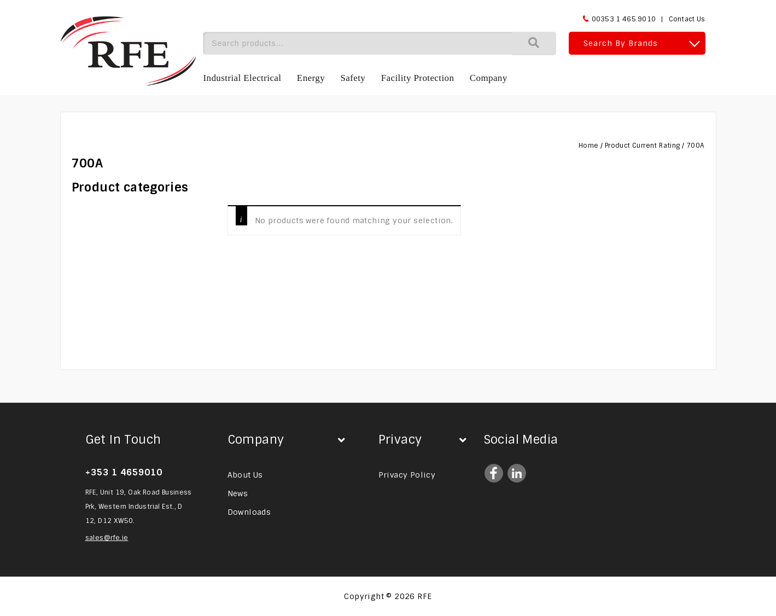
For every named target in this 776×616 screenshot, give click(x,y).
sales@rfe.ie (107, 537)
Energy (311, 78)
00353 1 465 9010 (624, 19)
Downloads (249, 512)
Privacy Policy (407, 475)
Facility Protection (417, 78)
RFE (424, 596)
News (237, 493)
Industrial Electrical (242, 78)
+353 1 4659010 (123, 472)
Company (488, 78)
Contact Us (687, 19)
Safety (352, 78)
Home (589, 145)
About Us (245, 475)
